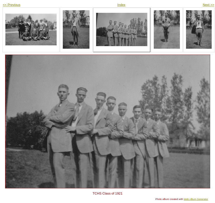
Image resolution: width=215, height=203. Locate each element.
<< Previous (11, 5)
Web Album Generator (196, 199)
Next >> (208, 5)
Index (121, 5)
